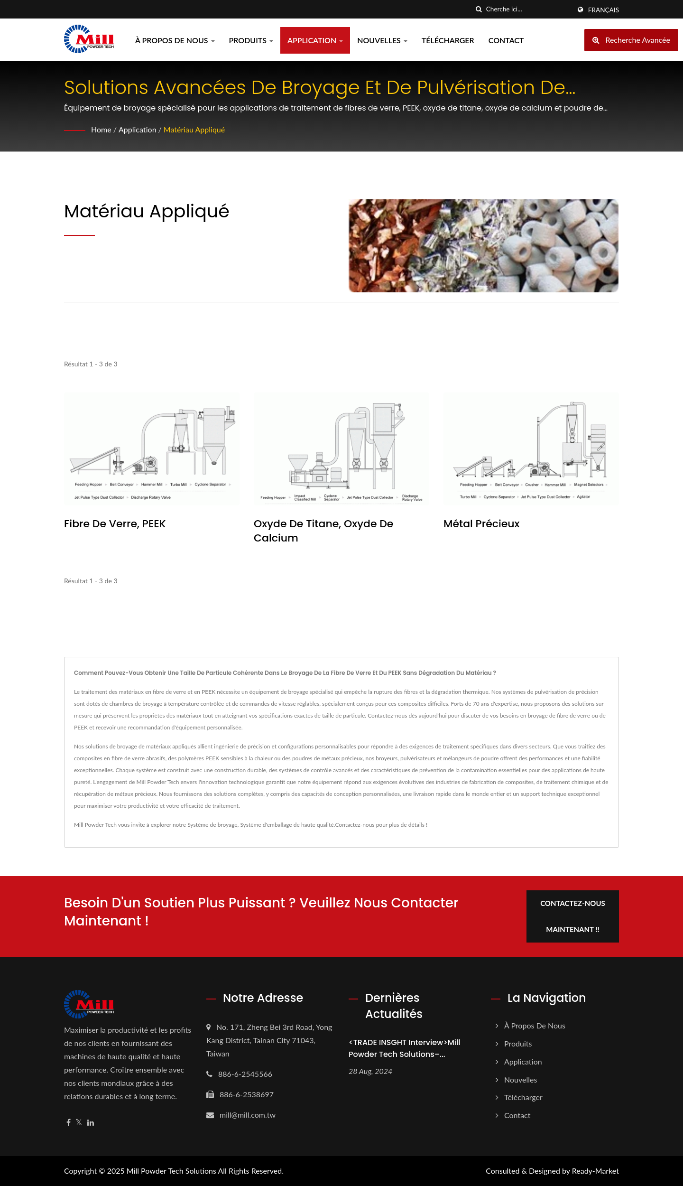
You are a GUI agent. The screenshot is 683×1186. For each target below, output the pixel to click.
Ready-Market (595, 1170)
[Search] (528, 9)
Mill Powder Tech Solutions (171, 1170)
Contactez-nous (354, 824)
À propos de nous (175, 40)
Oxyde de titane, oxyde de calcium (323, 531)
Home (101, 129)
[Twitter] (79, 1122)
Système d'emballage (266, 824)
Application (315, 40)
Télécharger (448, 40)
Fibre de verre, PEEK (115, 524)
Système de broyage (212, 824)
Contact (506, 40)
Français (603, 10)
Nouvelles (382, 40)
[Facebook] (68, 1122)
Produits (251, 40)
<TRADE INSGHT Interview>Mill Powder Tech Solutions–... (405, 1048)
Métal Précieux (481, 524)
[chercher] (479, 9)
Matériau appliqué (194, 129)
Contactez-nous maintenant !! (572, 916)
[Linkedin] (90, 1122)
